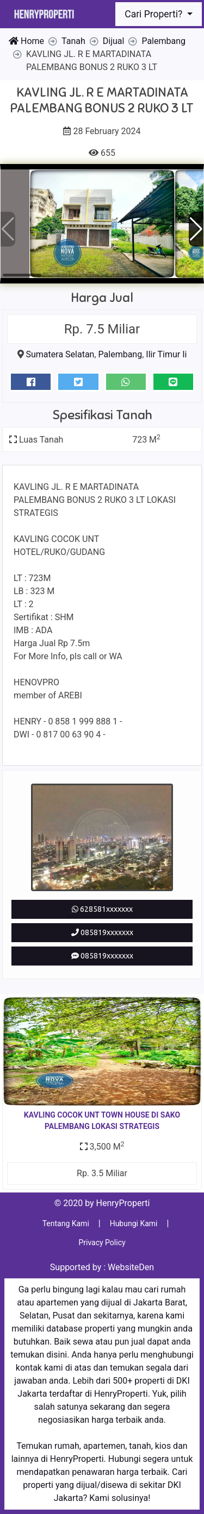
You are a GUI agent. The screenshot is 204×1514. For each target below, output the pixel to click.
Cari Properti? (154, 14)
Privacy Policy (101, 1242)
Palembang (120, 354)
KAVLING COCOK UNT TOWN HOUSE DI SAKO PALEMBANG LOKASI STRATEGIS (102, 1121)
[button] (196, 229)
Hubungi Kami (134, 1223)
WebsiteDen (131, 1267)
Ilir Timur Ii (166, 354)
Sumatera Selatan (60, 354)
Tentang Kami (65, 1223)
